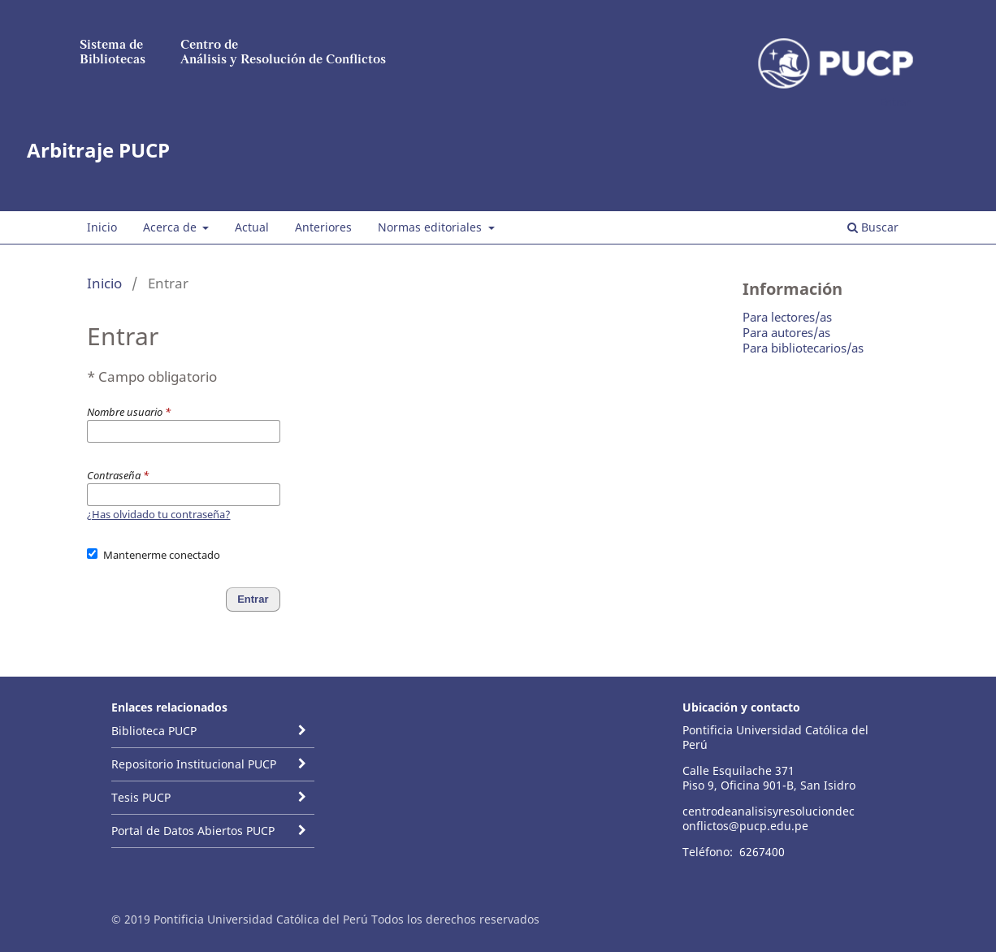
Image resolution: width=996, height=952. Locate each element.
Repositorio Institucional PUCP (193, 764)
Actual (252, 227)
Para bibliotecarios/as (803, 348)
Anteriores (323, 227)
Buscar (873, 227)
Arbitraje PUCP (98, 149)
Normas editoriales (431, 227)
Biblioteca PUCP (154, 730)
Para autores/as (786, 332)
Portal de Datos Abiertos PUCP (193, 830)
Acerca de (171, 227)
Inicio (102, 227)
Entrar (895, 101)
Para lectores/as (787, 317)
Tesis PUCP (141, 797)
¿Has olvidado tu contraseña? (159, 514)
